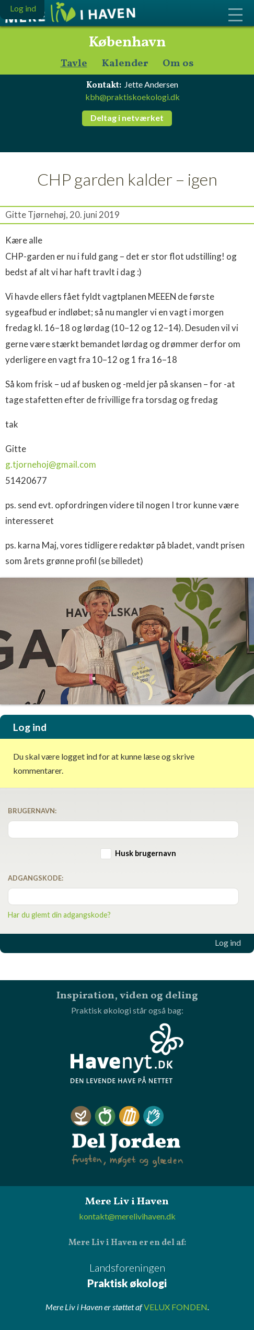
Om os (178, 64)
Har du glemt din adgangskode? (59, 914)
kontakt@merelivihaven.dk (127, 1216)
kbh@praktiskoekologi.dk (132, 97)
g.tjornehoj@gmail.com (50, 464)
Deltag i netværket (127, 118)
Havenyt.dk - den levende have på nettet (127, 1053)
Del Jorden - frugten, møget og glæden (127, 1137)
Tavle (74, 64)
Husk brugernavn (145, 853)
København (127, 43)
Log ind (228, 942)
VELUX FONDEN (175, 1307)
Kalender (125, 64)
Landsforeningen (127, 1276)
